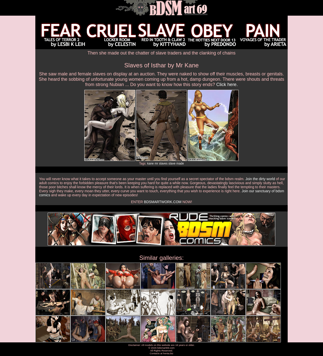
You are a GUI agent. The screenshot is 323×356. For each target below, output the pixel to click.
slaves (163, 163)
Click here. (227, 84)
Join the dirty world (260, 179)
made (180, 163)
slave (171, 163)
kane (150, 163)
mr (156, 163)
